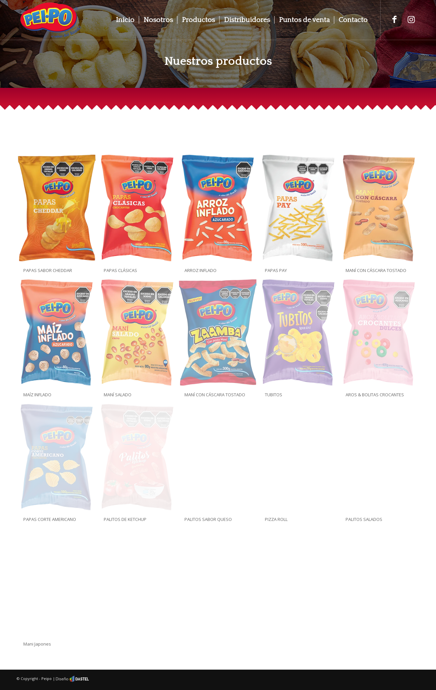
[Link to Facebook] (394, 19)
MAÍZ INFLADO (37, 395)
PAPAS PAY (276, 270)
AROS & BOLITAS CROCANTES (375, 395)
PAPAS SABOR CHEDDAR (47, 270)
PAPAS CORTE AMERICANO (49, 519)
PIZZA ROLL (276, 519)
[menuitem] (125, 20)
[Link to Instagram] (411, 19)
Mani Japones (37, 644)
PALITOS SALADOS (364, 519)
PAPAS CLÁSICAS (120, 270)
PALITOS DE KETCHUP (125, 519)
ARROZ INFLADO (200, 270)
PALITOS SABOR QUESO (208, 519)
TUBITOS (273, 395)
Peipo (46, 678)
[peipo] (51, 20)
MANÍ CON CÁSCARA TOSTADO (376, 270)
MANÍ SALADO (117, 395)
